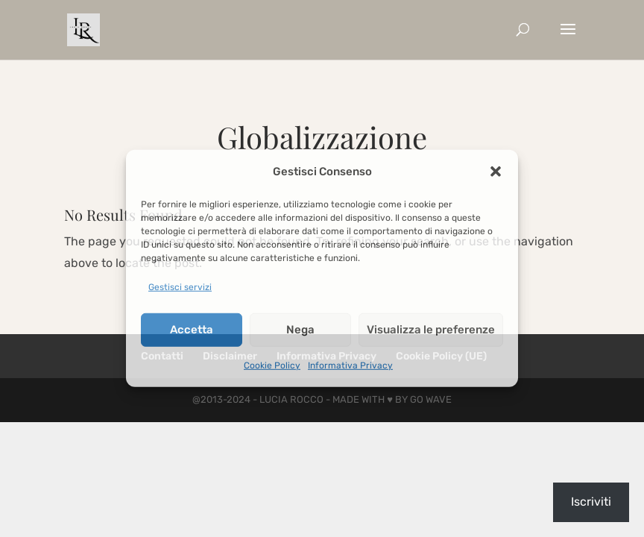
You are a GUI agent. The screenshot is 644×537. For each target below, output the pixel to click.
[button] (495, 171)
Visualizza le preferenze (431, 329)
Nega (300, 329)
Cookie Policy (272, 364)
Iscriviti (591, 501)
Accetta (191, 329)
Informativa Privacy (350, 364)
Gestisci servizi (180, 287)
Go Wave (431, 399)
